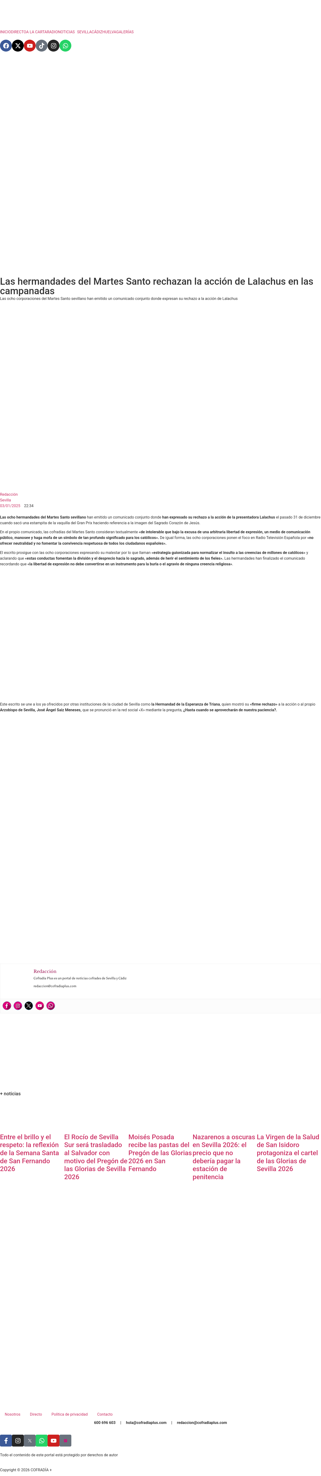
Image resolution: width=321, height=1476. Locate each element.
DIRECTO (18, 32)
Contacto (105, 1414)
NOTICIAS (66, 32)
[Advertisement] (160, 93)
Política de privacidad (70, 1414)
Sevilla (5, 500)
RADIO (52, 32)
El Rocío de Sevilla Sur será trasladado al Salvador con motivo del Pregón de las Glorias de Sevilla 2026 (95, 1157)
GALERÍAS (125, 32)
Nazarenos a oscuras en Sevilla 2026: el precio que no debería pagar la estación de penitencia (224, 1157)
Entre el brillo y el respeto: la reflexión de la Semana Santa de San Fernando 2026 (29, 1153)
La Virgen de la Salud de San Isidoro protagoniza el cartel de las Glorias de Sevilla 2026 (288, 1153)
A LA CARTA (36, 32)
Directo (36, 1414)
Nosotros (12, 1414)
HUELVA (109, 32)
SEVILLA (84, 32)
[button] (67, 32)
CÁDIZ (97, 32)
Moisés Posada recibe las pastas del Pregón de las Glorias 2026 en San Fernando (160, 1153)
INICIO (5, 32)
